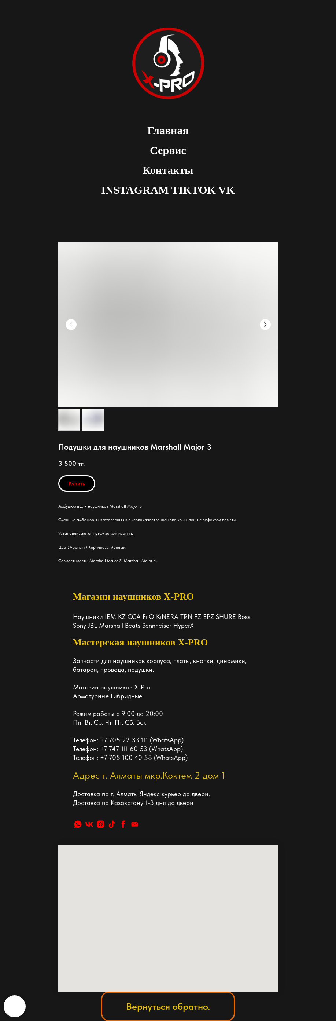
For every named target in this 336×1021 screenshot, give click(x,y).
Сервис (168, 150)
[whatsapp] (77, 824)
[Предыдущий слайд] (71, 324)
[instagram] (100, 824)
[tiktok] (112, 824)
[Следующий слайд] (265, 324)
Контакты (168, 170)
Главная (167, 130)
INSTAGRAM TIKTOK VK (168, 190)
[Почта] (134, 824)
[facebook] (123, 824)
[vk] (89, 824)
